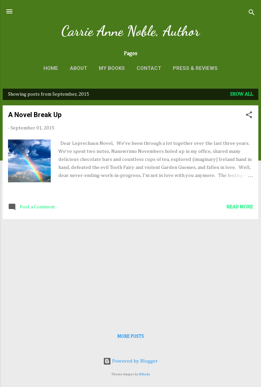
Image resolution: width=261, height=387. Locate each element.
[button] (249, 116)
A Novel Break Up (34, 115)
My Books (112, 68)
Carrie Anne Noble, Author (130, 30)
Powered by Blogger (130, 361)
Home (50, 68)
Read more (239, 206)
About (78, 68)
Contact (149, 68)
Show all (241, 94)
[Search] (252, 13)
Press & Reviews (195, 68)
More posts (130, 336)
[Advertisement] (130, 271)
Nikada (144, 374)
